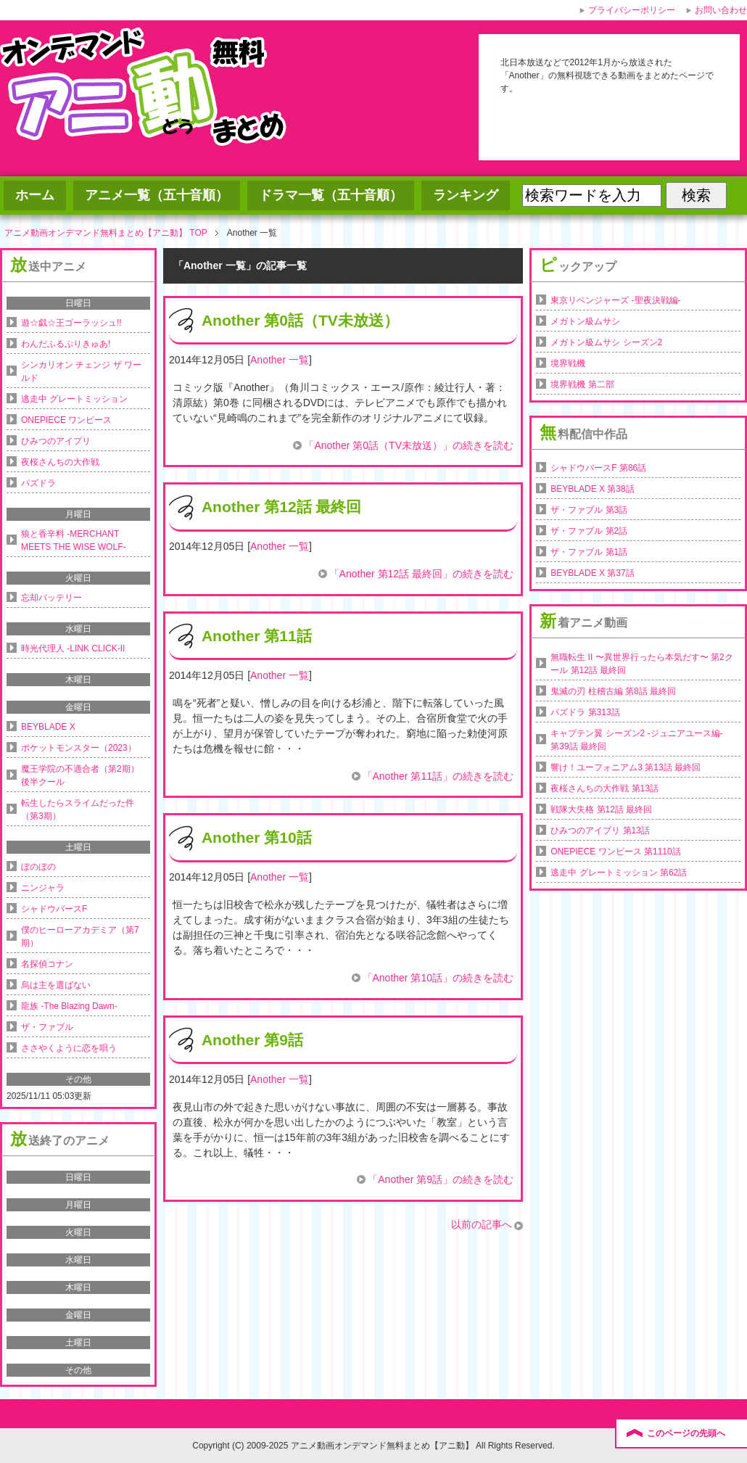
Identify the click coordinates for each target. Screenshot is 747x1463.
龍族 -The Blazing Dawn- (69, 1006)
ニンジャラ (43, 888)
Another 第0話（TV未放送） (300, 320)
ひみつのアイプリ (56, 441)
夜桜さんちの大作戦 (60, 462)
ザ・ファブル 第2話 (588, 531)
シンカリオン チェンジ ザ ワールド (81, 371)
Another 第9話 (252, 1039)
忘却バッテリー (51, 598)
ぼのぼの (38, 867)
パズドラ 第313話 (584, 712)
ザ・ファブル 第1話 (588, 552)
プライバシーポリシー (631, 10)
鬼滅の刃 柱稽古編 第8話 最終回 (613, 691)
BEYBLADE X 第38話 (592, 489)
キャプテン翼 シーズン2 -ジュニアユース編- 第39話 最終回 (636, 739)
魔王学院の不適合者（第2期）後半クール (80, 775)
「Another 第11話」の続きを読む (438, 776)
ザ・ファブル (47, 1027)
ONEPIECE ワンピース (66, 420)
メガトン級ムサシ (585, 321)
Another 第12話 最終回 (282, 506)
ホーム (34, 195)
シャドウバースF (54, 909)
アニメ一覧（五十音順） (156, 195)
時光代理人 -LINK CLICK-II (73, 648)
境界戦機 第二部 (582, 384)
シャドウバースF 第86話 (598, 468)
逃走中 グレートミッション (74, 399)
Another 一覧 (279, 360)
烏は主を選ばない (56, 985)
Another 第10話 (257, 837)
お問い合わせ (721, 10)
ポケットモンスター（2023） (78, 748)
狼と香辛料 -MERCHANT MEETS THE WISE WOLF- (73, 540)
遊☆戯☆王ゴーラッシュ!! (71, 323)
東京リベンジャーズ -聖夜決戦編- (615, 300)
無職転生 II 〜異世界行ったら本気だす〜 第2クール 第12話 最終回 (641, 663)
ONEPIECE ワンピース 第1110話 (615, 851)
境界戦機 (567, 363)
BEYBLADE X (48, 727)
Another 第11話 (257, 635)
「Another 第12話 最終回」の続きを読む (421, 574)
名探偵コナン (47, 964)
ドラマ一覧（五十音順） (331, 195)
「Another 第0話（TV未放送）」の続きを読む (408, 445)
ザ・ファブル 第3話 (588, 510)
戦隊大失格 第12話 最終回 (601, 809)
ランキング (465, 195)
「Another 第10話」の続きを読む (438, 978)
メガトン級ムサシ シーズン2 (606, 342)
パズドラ (38, 483)
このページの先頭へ (686, 1433)
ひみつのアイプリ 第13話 (600, 830)
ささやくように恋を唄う (69, 1048)
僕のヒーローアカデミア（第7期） (80, 936)
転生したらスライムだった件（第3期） (77, 809)
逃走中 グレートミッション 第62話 (618, 873)
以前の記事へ (481, 1224)
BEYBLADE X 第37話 (592, 573)
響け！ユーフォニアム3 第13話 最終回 (625, 767)
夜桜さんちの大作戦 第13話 (604, 788)
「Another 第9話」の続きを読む (440, 1179)
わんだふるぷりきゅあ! (65, 344)
